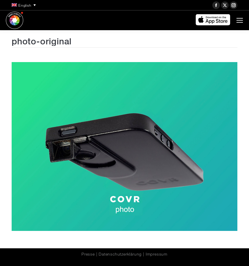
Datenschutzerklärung (120, 254)
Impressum (157, 254)
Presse (88, 254)
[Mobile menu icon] (239, 20)
